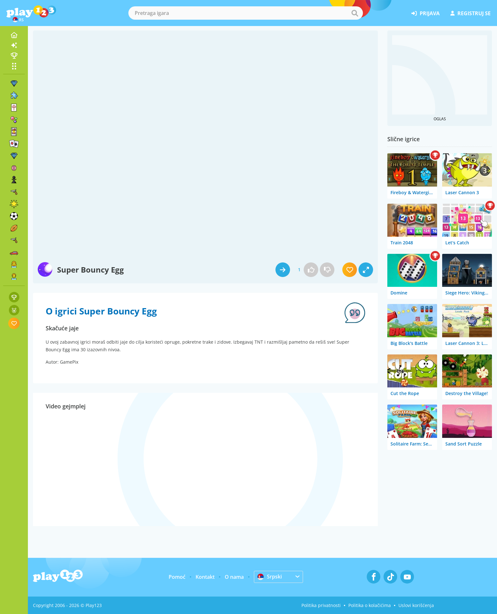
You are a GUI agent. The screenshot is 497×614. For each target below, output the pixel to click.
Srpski (269, 576)
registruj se (470, 13)
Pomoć (177, 576)
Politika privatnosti (321, 605)
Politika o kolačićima (369, 605)
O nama (234, 576)
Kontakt (205, 576)
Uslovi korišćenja (416, 605)
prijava (425, 13)
